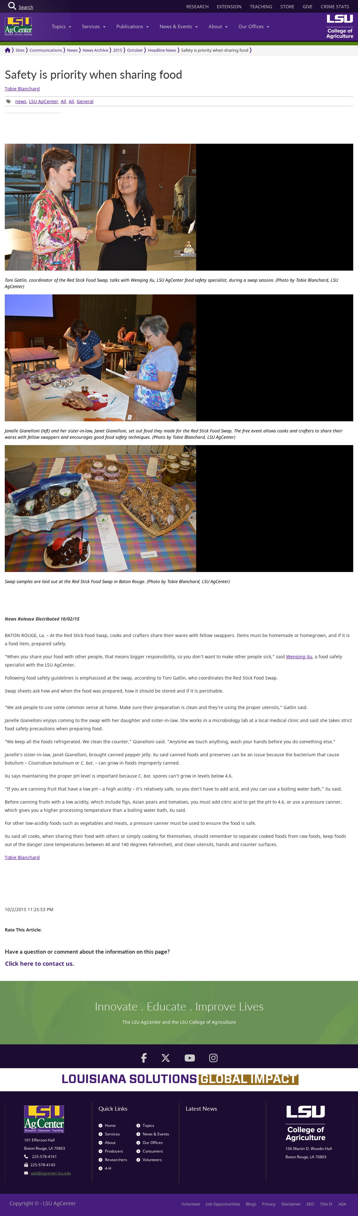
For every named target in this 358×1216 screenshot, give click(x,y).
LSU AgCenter (43, 101)
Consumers (149, 1151)
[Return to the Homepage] (7, 50)
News (72, 50)
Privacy (269, 1204)
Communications (46, 50)
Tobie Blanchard (22, 89)
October (135, 50)
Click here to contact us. (39, 963)
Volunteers (149, 1159)
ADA (342, 1204)
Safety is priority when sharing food (214, 50)
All (63, 101)
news (20, 101)
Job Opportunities (223, 1204)
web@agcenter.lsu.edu (51, 1173)
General (85, 101)
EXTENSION (229, 6)
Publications (132, 26)
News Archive (95, 50)
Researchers (113, 1159)
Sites (20, 50)
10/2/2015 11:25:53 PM (29, 909)
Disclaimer (291, 1204)
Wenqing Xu (299, 657)
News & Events (179, 26)
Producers (111, 1151)
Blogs (251, 1204)
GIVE (308, 6)
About (218, 26)
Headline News (162, 50)
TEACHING (261, 6)
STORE (287, 6)
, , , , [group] (49, 101)
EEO (310, 1204)
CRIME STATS (335, 6)
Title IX (326, 1204)
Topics (61, 26)
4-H (105, 1168)
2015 (117, 50)
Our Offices (253, 26)
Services (94, 26)
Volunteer (191, 1204)
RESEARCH (197, 6)
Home (107, 1125)
